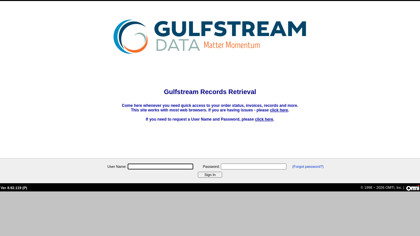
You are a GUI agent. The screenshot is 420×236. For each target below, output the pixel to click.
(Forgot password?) (308, 166)
